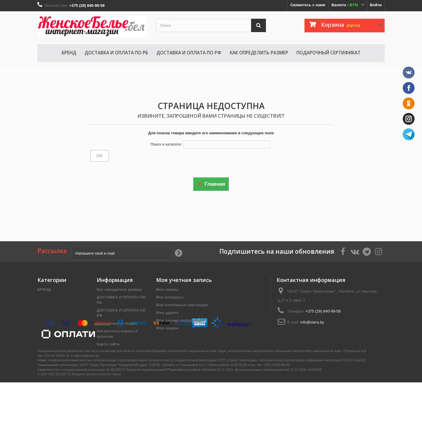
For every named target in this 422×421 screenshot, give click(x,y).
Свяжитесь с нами (307, 5)
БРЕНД (69, 53)
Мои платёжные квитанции (182, 305)
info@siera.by (312, 322)
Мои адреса (167, 312)
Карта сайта (108, 344)
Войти (376, 5)
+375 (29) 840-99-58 (323, 311)
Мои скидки (167, 328)
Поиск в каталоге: (166, 144)
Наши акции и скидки (117, 323)
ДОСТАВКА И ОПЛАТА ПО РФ (188, 53)
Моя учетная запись (184, 279)
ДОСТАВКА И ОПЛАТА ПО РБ (116, 53)
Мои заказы (167, 289)
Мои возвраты (170, 297)
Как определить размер (259, 53)
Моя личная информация (180, 320)
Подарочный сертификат (328, 53)
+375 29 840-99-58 (276, 403)
